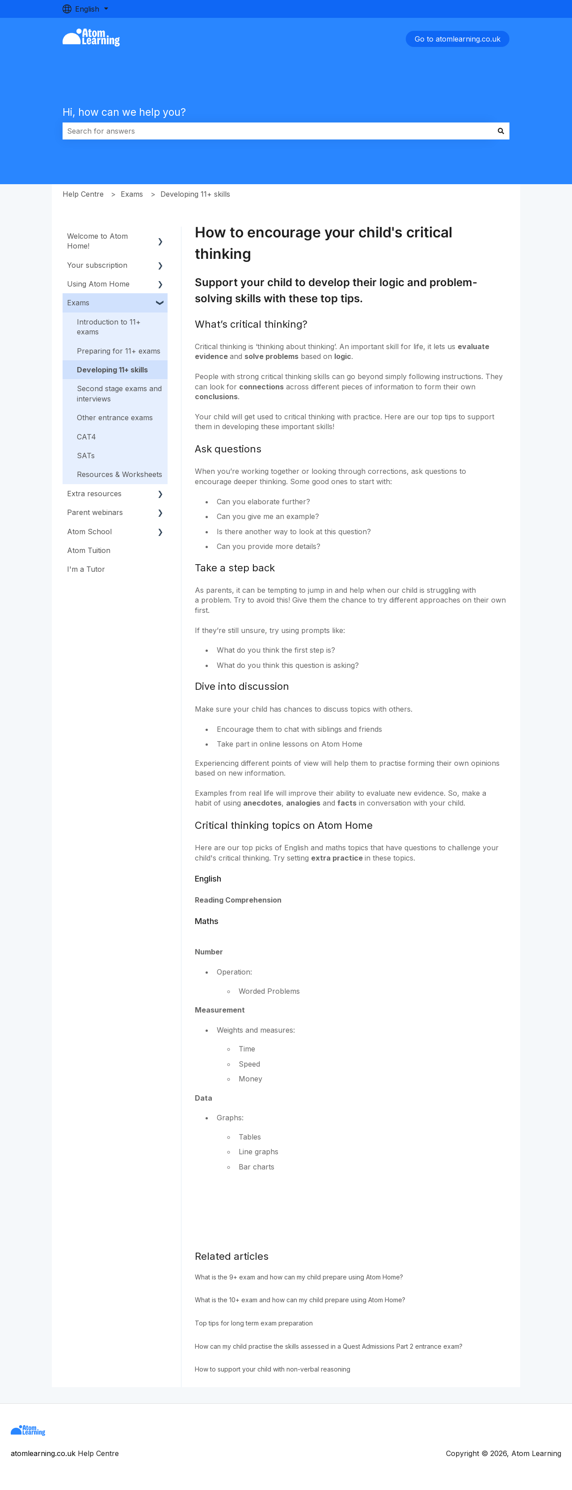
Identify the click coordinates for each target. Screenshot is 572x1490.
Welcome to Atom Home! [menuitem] (97, 241)
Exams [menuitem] (78, 302)
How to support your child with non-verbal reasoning (272, 1369)
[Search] (500, 130)
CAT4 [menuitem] (86, 436)
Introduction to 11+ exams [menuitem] (109, 326)
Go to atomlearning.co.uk (457, 38)
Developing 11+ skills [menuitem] (112, 369)
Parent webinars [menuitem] (95, 512)
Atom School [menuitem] (89, 531)
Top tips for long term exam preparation (254, 1323)
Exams (132, 194)
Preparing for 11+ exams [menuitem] (118, 350)
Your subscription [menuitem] (97, 265)
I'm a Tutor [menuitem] (86, 569)
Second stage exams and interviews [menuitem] (119, 393)
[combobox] (277, 130)
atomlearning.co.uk (43, 1453)
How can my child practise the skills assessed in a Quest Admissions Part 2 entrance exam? (329, 1346)
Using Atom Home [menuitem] (98, 283)
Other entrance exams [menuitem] (115, 417)
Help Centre (83, 194)
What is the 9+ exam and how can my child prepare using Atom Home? (299, 1277)
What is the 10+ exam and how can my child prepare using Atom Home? (300, 1300)
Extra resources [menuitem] (94, 493)
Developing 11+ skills (195, 194)
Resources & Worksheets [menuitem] (119, 474)
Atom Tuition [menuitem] (88, 550)
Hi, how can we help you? (124, 112)
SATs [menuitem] (86, 455)
